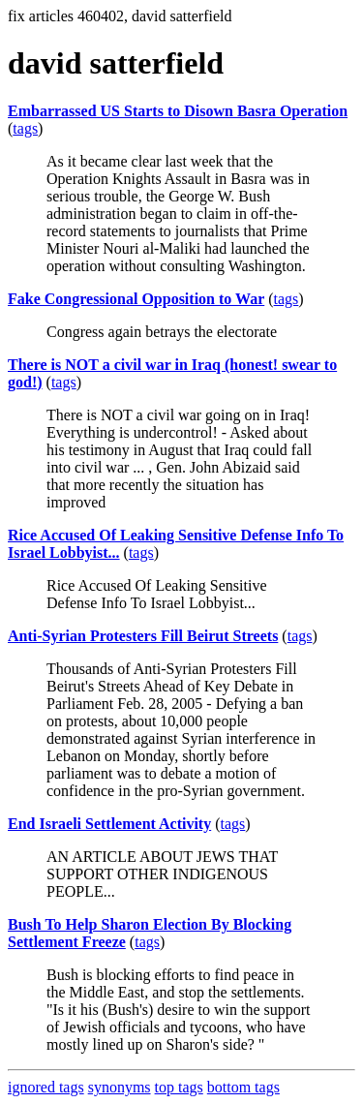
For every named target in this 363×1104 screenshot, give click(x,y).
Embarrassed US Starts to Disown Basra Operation (178, 111)
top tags (179, 1087)
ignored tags (46, 1087)
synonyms (119, 1087)
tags (25, 128)
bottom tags (243, 1087)
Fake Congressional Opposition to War (136, 299)
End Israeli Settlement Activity (109, 823)
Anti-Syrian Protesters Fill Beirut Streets (143, 636)
